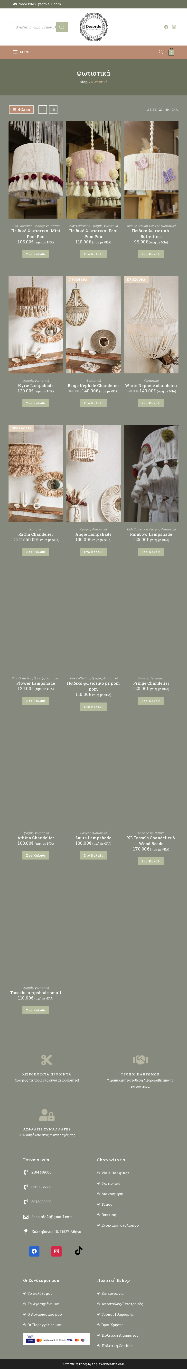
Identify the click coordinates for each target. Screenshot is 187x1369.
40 (167, 109)
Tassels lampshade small (35, 992)
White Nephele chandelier (151, 385)
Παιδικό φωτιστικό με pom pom (93, 686)
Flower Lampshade (35, 683)
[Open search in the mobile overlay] (40, 27)
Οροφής (39, 226)
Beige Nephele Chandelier (93, 385)
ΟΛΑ (174, 109)
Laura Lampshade (93, 837)
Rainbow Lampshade (151, 534)
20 (160, 109)
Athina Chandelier (35, 837)
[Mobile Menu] (21, 52)
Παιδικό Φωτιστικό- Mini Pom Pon (35, 233)
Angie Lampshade (93, 534)
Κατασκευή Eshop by (93, 1364)
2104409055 (41, 1172)
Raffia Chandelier (35, 534)
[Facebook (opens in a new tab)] (166, 27)
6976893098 (41, 1201)
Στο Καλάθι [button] (35, 254)
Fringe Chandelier (151, 683)
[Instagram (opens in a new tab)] (174, 27)
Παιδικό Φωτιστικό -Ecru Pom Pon (93, 233)
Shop (84, 82)
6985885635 (41, 1186)
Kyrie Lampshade (36, 385)
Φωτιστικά (53, 226)
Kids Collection (21, 226)
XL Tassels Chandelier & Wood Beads (151, 840)
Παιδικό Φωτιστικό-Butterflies (151, 233)
